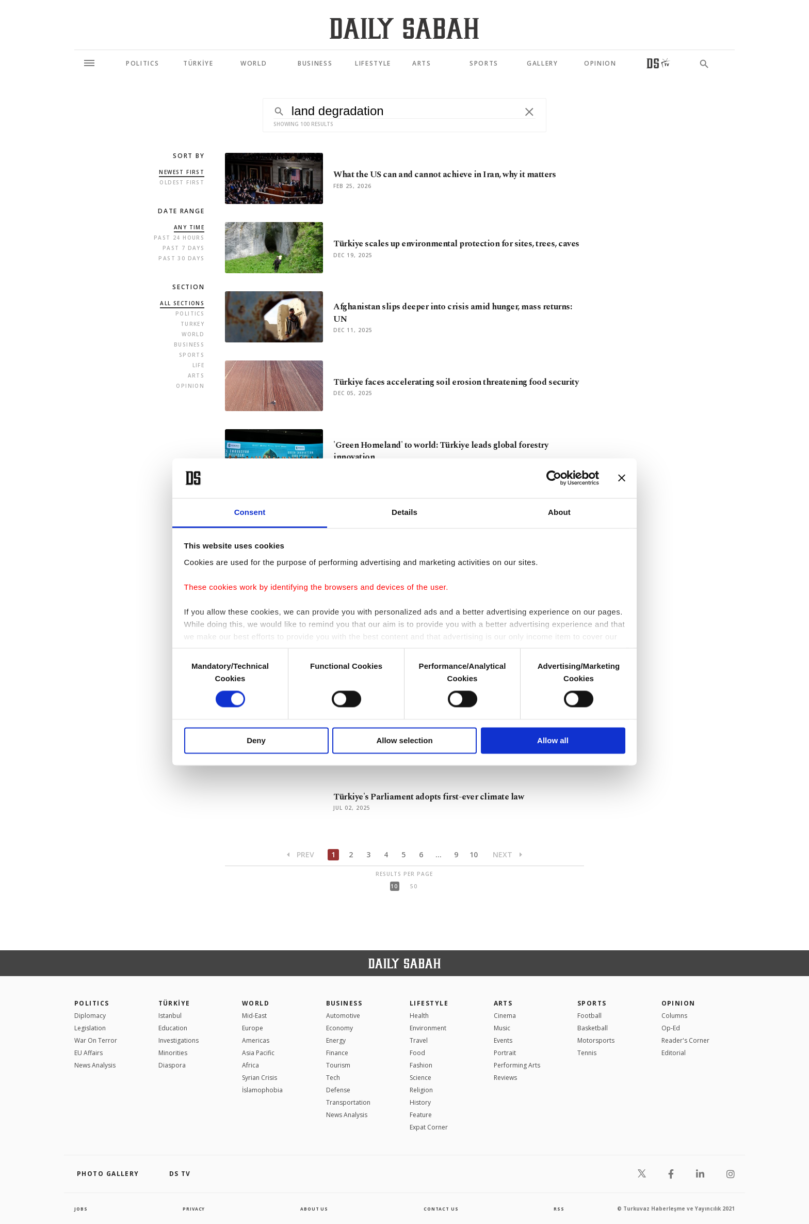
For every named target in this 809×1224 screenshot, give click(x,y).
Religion (421, 1090)
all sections (182, 303)
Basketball (592, 1028)
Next (507, 854)
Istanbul (170, 1015)
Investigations (178, 1040)
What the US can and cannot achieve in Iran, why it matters (445, 174)
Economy (339, 1028)
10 (474, 854)
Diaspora (172, 1065)
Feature (421, 1114)
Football (589, 1015)
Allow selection (404, 740)
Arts (196, 375)
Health (419, 1015)
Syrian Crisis (259, 1077)
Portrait (505, 1052)
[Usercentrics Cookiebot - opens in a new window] (554, 478)
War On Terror (95, 1040)
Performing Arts (517, 1065)
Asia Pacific (258, 1052)
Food (417, 1052)
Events (503, 1040)
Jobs (81, 1208)
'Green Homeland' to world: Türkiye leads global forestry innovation (455, 450)
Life (198, 365)
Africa (250, 1065)
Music (502, 1028)
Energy (336, 1040)
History (420, 1102)
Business (189, 344)
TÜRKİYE (174, 1003)
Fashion (421, 1065)
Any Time (189, 227)
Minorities (172, 1052)
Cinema (505, 1015)
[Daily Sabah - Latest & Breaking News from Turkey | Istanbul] (404, 28)
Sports (191, 354)
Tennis (586, 1052)
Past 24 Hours (179, 237)
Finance (337, 1052)
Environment (428, 1028)
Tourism (338, 1065)
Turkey (192, 323)
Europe (252, 1028)
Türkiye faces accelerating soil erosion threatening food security (454, 382)
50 (413, 886)
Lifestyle (429, 1003)
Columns (674, 1015)
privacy (194, 1208)
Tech (333, 1077)
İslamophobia (262, 1090)
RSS (558, 1208)
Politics (189, 313)
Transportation (348, 1102)
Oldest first (181, 182)
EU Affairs (88, 1052)
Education (172, 1028)
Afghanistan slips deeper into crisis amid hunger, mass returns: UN (450, 313)
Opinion (190, 385)
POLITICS (91, 1003)
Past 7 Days (183, 248)
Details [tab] (404, 512)
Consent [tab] (250, 512)
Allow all (553, 740)
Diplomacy (90, 1015)
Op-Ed (670, 1028)
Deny (256, 740)
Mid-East (254, 1015)
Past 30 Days (181, 258)
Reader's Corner (685, 1040)
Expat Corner (429, 1127)
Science (420, 1077)
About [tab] (559, 512)
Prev (300, 854)
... (438, 854)
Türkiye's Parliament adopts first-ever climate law (440, 796)
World (193, 334)
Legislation (90, 1028)
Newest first (181, 172)
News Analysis (95, 1065)
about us (314, 1208)
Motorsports (595, 1040)
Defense (338, 1090)
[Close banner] (621, 478)
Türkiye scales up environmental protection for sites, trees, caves (447, 243)
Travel (419, 1040)
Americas (255, 1040)
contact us (442, 1208)
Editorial (673, 1052)
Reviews (505, 1077)
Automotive (343, 1015)
